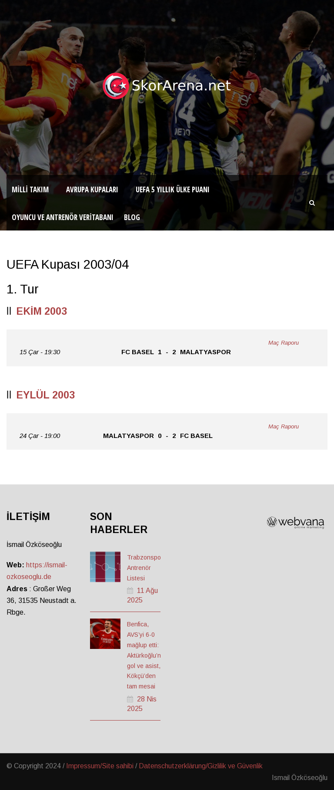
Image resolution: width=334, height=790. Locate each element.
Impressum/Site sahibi (100, 766)
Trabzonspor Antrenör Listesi (145, 568)
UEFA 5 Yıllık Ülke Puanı (173, 189)
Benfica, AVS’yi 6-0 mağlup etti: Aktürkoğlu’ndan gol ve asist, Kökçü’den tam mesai (149, 655)
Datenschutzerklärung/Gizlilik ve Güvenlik (201, 766)
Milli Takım (30, 189)
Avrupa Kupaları (92, 189)
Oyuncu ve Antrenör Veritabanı (63, 217)
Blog (132, 217)
